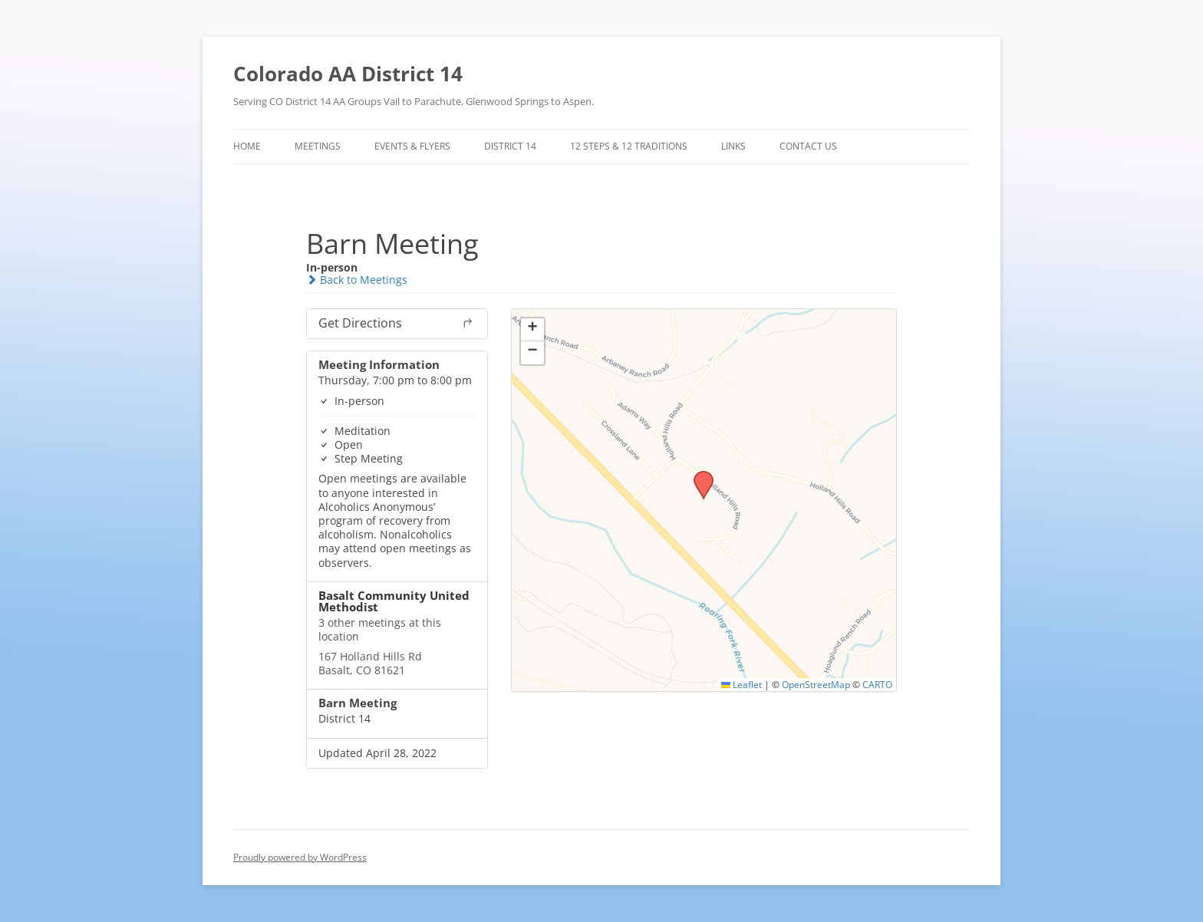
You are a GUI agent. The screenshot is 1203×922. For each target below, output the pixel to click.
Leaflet (741, 684)
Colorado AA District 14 (348, 73)
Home (247, 146)
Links (733, 146)
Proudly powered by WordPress (300, 857)
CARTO (877, 684)
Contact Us (808, 146)
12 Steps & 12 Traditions (628, 146)
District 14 (510, 146)
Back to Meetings (356, 279)
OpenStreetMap (816, 684)
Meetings (318, 146)
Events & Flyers (412, 146)
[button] (698, 475)
